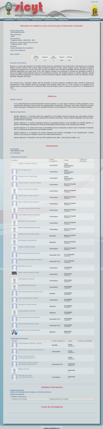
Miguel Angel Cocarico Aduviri (28, 195)
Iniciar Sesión (94, 19)
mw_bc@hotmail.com (25, 377)
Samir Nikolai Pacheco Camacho (29, 215)
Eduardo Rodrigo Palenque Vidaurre (30, 259)
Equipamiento (63, 19)
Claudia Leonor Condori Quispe (28, 234)
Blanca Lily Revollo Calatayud (28, 189)
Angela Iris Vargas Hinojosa (27, 163)
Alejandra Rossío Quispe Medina (29, 330)
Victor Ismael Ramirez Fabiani (28, 298)
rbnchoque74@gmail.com (26, 358)
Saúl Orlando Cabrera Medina (28, 362)
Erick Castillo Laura (24, 170)
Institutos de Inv (50, 19)
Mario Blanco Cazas (25, 266)
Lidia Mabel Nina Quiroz (26, 279)
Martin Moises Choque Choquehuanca (31, 350)
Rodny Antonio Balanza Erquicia (29, 253)
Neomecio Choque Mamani (27, 304)
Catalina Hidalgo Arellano (26, 247)
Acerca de (94, 2)
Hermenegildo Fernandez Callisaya (30, 343)
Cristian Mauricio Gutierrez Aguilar (29, 183)
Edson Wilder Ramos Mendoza (28, 202)
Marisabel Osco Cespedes (27, 221)
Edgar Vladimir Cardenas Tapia (28, 272)
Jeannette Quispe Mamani (27, 285)
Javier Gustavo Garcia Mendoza (29, 317)
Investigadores (9, 19)
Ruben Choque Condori (26, 356)
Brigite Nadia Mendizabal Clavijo (29, 227)
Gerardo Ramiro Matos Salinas (28, 324)
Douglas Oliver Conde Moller (27, 176)
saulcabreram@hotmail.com (27, 364)
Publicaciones (36, 19)
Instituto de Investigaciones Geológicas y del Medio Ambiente (30, 392)
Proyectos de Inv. (23, 19)
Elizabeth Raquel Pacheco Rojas (29, 208)
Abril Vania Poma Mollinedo (27, 240)
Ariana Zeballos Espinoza (26, 311)
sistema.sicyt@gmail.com (51, 428)
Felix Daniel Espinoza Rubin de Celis (30, 292)
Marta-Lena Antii (23, 369)
